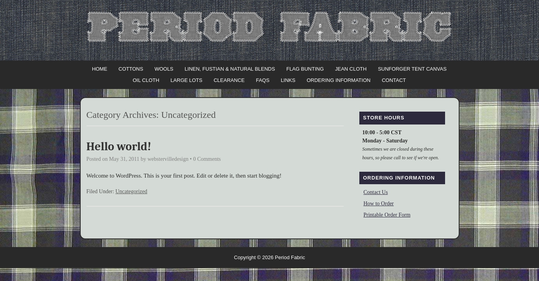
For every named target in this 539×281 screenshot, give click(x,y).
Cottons (130, 69)
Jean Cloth (351, 69)
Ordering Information (339, 80)
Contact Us (376, 192)
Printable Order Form (387, 215)
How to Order (379, 203)
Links (288, 80)
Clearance (229, 80)
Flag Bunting (305, 69)
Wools (163, 69)
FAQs (263, 80)
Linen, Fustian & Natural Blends (230, 69)
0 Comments (207, 159)
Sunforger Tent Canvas (412, 69)
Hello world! (119, 146)
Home (99, 69)
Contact (394, 80)
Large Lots (187, 80)
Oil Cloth (146, 80)
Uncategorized (131, 191)
